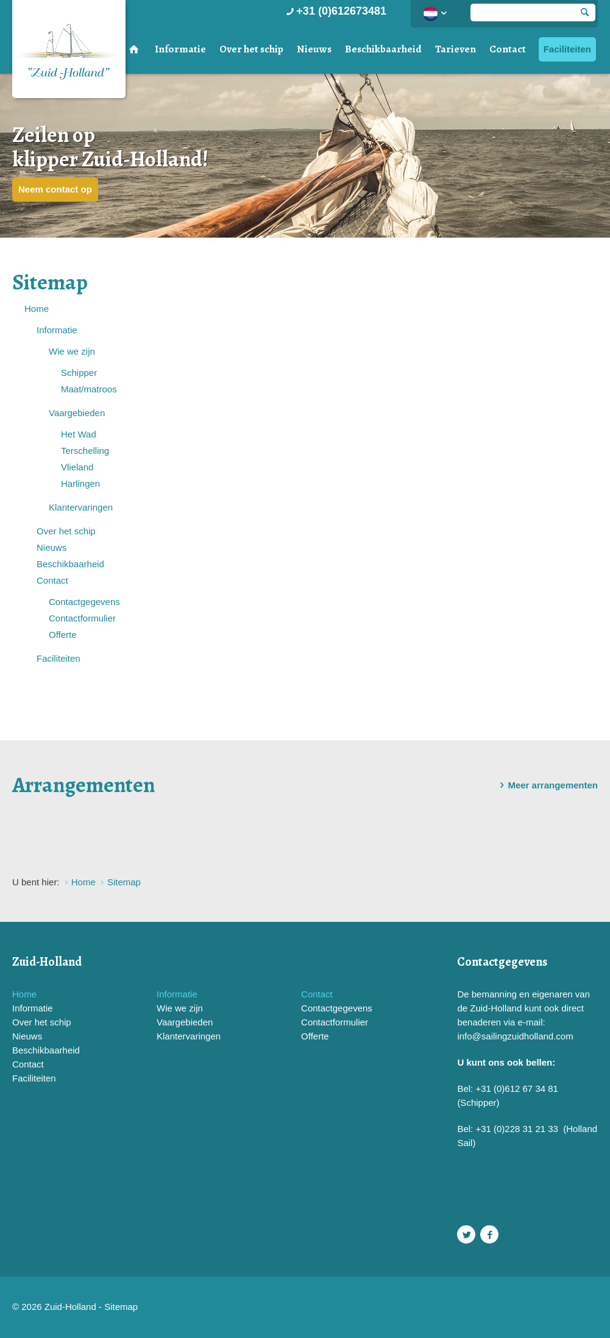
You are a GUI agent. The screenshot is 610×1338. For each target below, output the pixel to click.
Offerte (63, 634)
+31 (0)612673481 (334, 11)
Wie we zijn (72, 351)
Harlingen (80, 483)
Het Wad (78, 434)
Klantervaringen (81, 507)
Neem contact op (55, 189)
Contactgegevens (84, 601)
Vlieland (77, 467)
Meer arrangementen (546, 785)
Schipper (79, 372)
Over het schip (251, 49)
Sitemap (121, 1306)
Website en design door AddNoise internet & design (335, 1308)
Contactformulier (82, 618)
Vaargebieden (77, 413)
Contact (507, 49)
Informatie (180, 49)
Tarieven (455, 49)
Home (36, 308)
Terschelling (85, 450)
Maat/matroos (89, 389)
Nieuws (314, 49)
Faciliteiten (567, 49)
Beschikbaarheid (383, 49)
